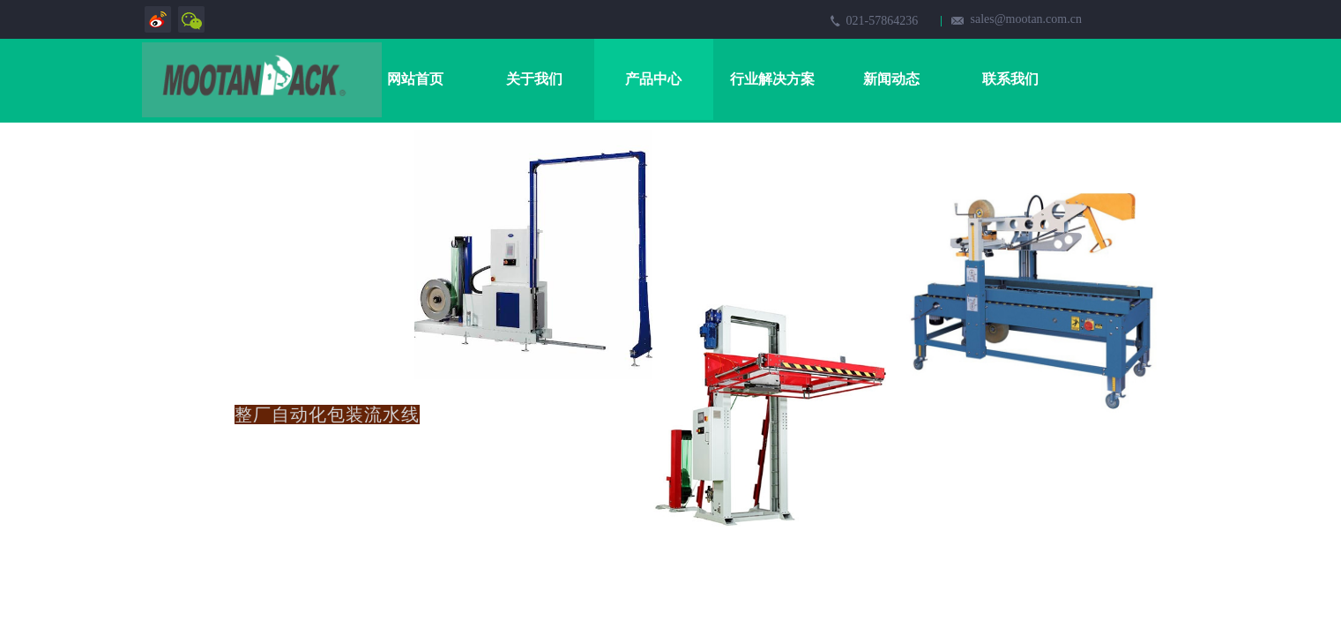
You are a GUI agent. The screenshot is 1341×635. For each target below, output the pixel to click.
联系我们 (1010, 78)
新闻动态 (891, 78)
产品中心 (653, 78)
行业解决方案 (772, 78)
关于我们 (534, 78)
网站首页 (415, 78)
